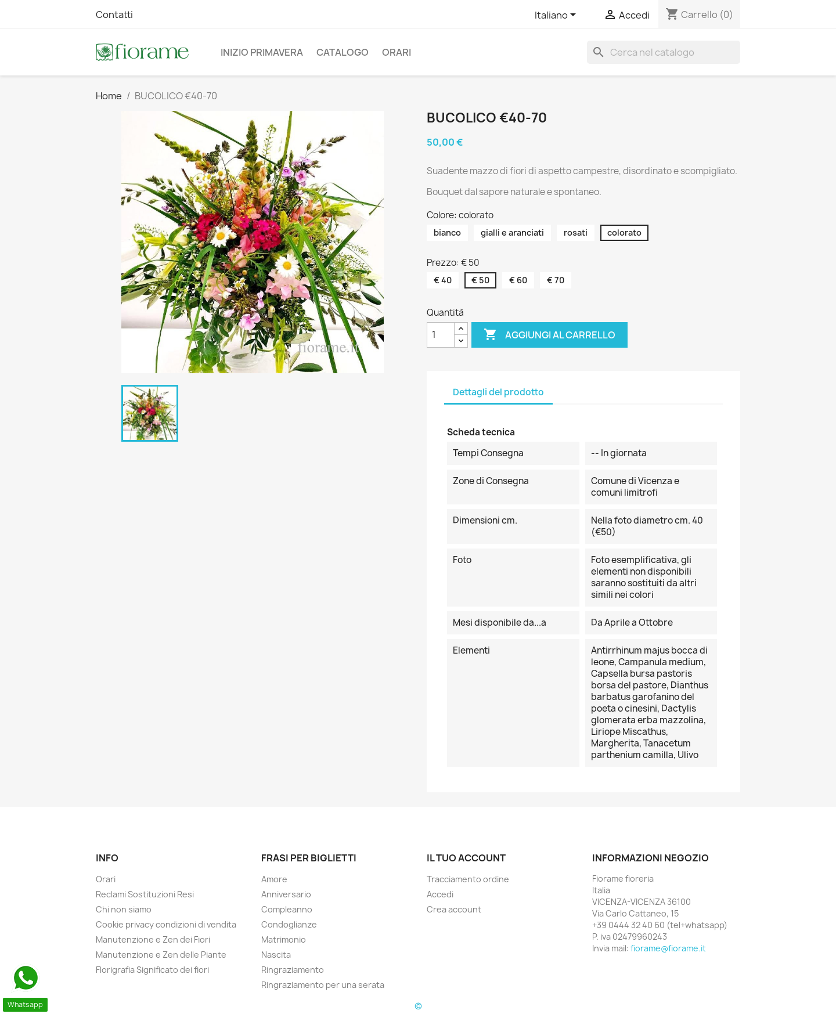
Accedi (440, 894)
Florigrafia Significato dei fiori (152, 969)
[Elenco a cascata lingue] (557, 16)
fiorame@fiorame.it (668, 948)
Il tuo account (466, 858)
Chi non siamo (124, 909)
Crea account (454, 909)
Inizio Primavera (262, 52)
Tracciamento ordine (468, 879)
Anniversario (286, 894)
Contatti (114, 14)
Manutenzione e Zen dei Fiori (153, 939)
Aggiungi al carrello (549, 334)
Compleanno (286, 909)
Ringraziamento (292, 969)
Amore (274, 879)
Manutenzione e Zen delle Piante (161, 954)
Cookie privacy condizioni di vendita (166, 924)
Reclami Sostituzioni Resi (145, 894)
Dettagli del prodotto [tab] (498, 392)
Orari (396, 52)
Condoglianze (289, 924)
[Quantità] (441, 335)
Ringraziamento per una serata (322, 984)
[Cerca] (663, 52)
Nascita (276, 954)
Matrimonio (283, 939)
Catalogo (342, 52)
